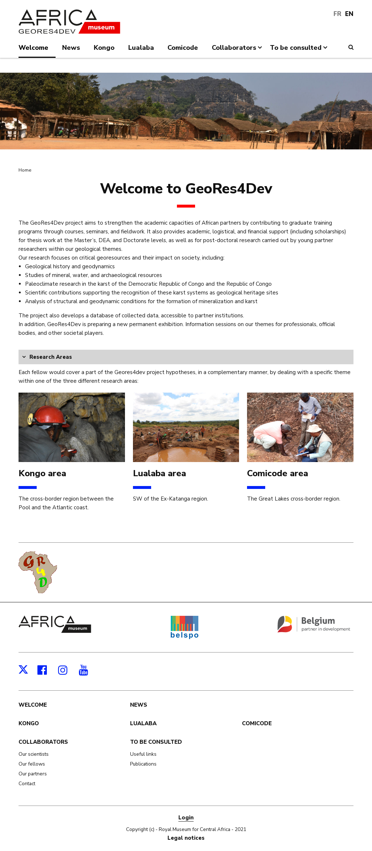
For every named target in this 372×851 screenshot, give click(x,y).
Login (186, 817)
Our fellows (32, 763)
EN (349, 14)
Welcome (33, 705)
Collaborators (43, 742)
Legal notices (186, 838)
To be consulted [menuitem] (299, 50)
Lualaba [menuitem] (141, 47)
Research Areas (50, 357)
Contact (27, 783)
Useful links (143, 754)
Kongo (29, 723)
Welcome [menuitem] (33, 47)
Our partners (33, 773)
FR (337, 14)
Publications (143, 763)
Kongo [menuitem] (104, 47)
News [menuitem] (71, 47)
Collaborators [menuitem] (237, 50)
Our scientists (34, 754)
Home (25, 170)
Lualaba (143, 723)
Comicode (257, 723)
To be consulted (156, 742)
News (138, 705)
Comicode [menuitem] (182, 47)
